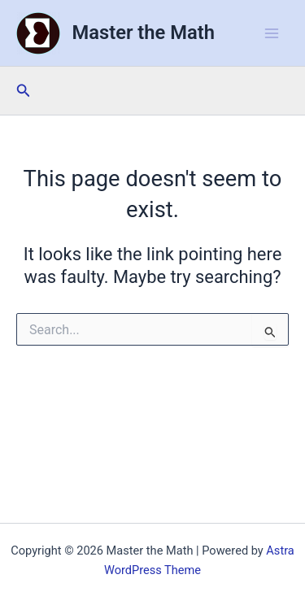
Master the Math (143, 32)
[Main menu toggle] (272, 33)
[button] (23, 91)
